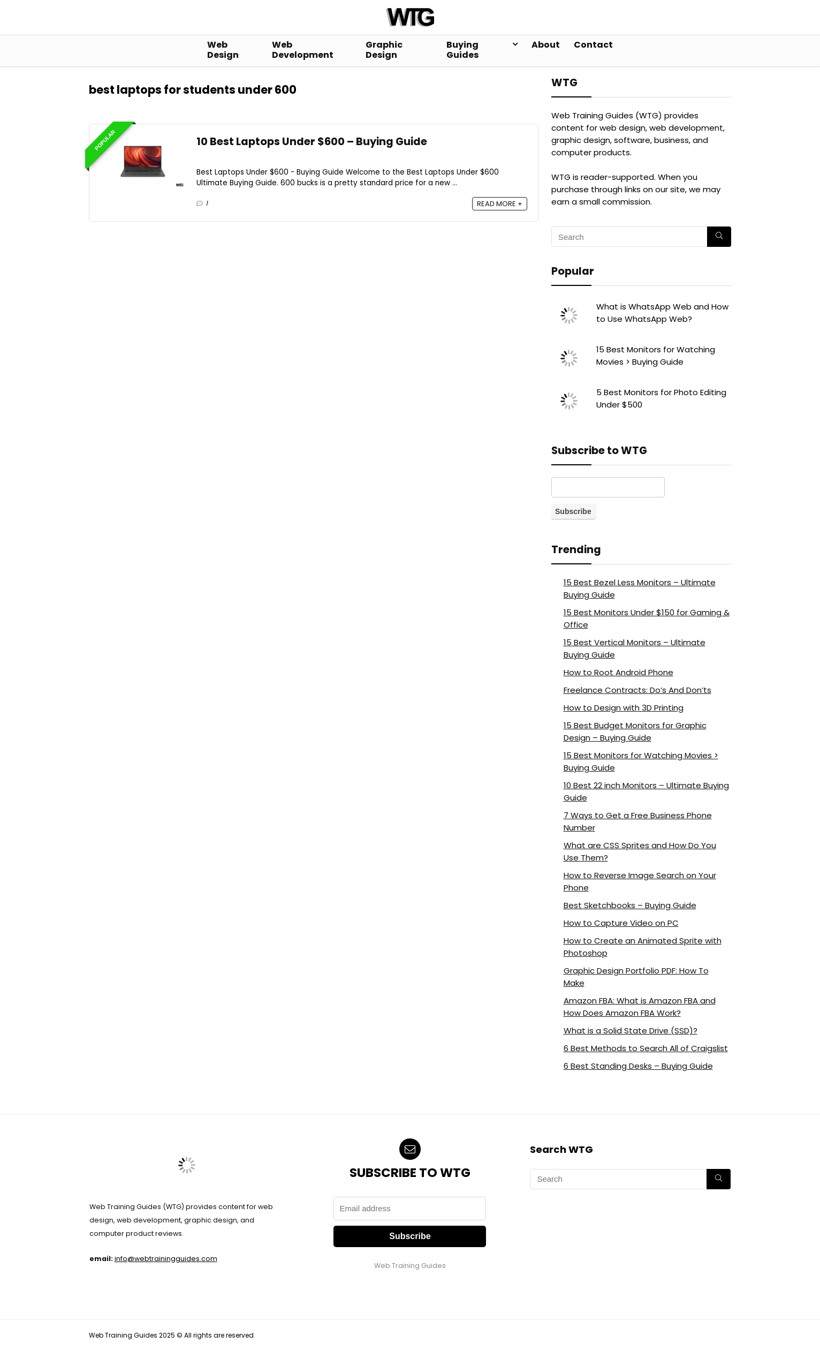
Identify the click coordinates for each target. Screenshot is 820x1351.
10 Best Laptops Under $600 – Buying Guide (311, 141)
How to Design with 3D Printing (624, 707)
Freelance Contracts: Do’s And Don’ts (637, 690)
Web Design (223, 50)
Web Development (302, 50)
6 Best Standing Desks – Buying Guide (638, 1065)
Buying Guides (462, 50)
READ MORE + (499, 204)
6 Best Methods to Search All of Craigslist (646, 1048)
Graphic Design (384, 50)
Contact (593, 45)
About (546, 45)
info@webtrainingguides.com (166, 1258)
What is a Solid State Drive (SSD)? (630, 1030)
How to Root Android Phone (618, 672)
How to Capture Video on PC (621, 923)
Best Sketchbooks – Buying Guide (630, 905)
